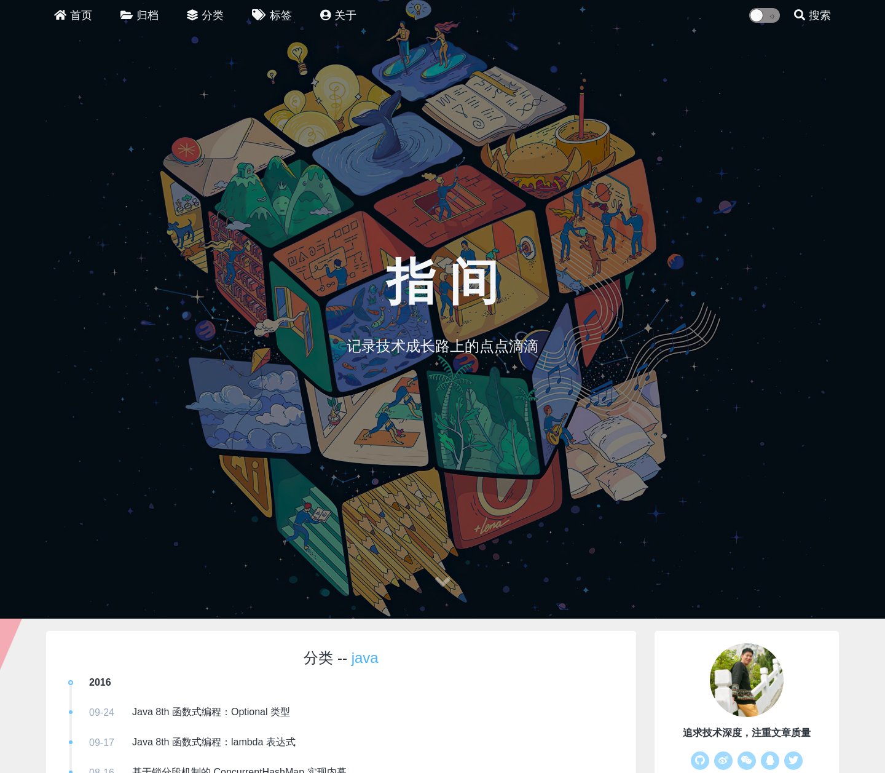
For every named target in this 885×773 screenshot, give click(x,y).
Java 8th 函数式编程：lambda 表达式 (214, 742)
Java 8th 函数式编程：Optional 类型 (211, 712)
